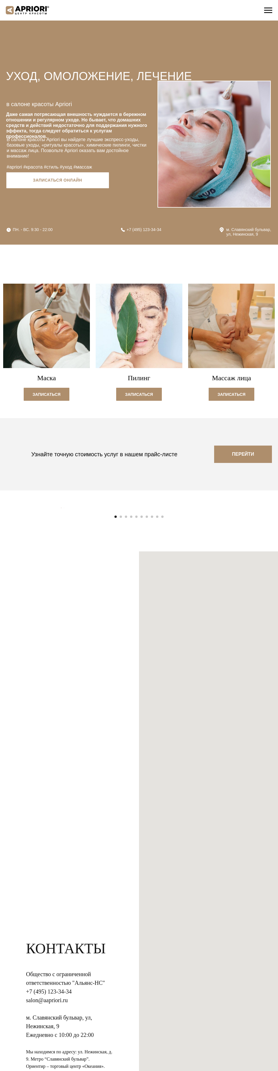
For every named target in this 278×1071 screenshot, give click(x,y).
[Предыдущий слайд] (61, 573)
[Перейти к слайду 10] (162, 647)
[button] (46, 393)
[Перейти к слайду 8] (152, 647)
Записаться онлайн (57, 180)
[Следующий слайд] (217, 573)
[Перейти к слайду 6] (141, 647)
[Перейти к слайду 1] (115, 647)
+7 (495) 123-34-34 (144, 229)
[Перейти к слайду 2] (121, 647)
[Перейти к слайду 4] (131, 647)
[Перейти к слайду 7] (147, 647)
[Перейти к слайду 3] (126, 647)
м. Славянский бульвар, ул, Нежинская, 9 (248, 232)
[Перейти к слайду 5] (136, 647)
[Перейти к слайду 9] (157, 647)
